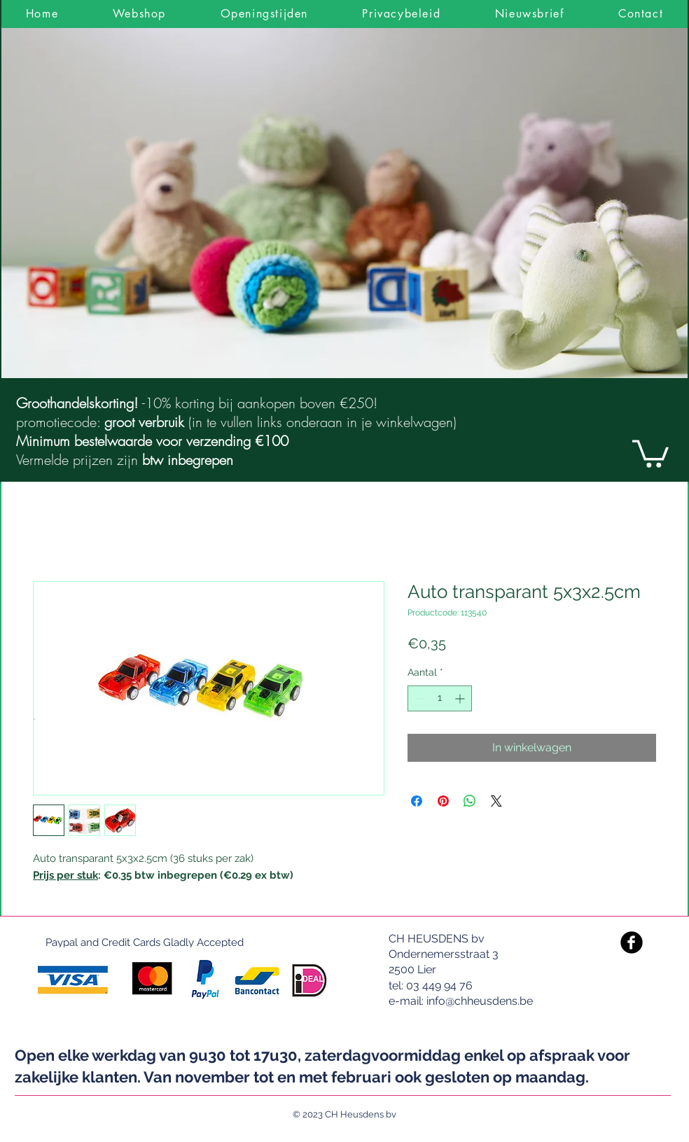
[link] (650, 452)
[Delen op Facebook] (416, 801)
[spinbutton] (439, 698)
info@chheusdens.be (479, 1001)
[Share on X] (496, 801)
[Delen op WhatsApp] (469, 801)
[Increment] (461, 698)
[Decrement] (418, 698)
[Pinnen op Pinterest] (443, 801)
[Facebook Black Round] (631, 942)
